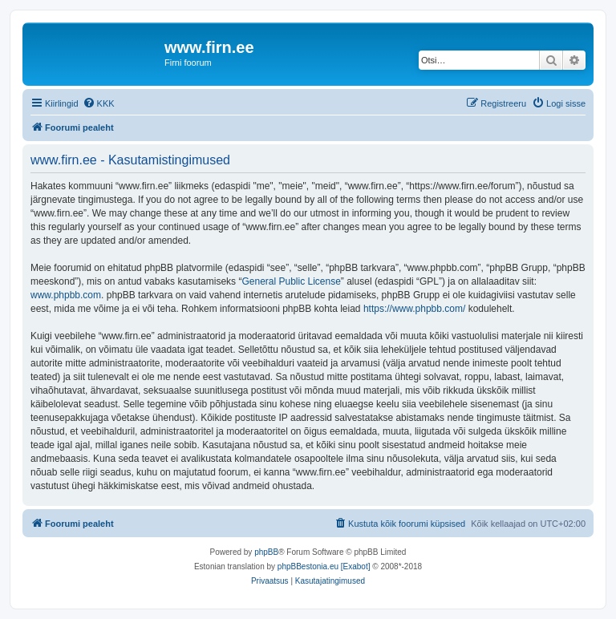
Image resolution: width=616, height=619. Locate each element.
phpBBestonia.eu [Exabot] (324, 566)
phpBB (266, 552)
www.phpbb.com (65, 295)
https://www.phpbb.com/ (414, 308)
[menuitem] (99, 103)
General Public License (290, 281)
